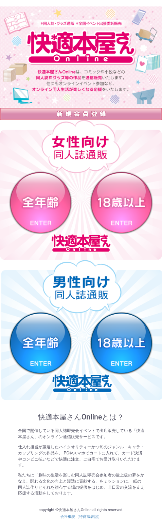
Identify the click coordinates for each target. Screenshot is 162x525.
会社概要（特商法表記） (81, 516)
